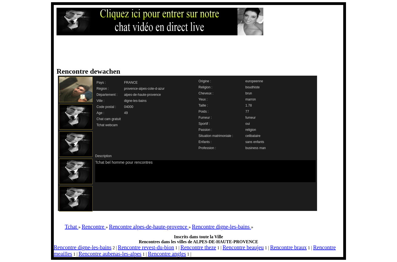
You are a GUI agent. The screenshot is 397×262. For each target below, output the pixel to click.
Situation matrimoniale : (215, 136)
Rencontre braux (288, 247)
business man (255, 148)
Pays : (101, 82)
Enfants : (204, 142)
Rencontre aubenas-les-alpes (110, 254)
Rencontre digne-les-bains (82, 247)
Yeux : (203, 99)
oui (247, 124)
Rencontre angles (167, 254)
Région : (102, 89)
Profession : (207, 148)
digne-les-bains (135, 101)
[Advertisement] (193, 51)
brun (248, 93)
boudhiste (252, 87)
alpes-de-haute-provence (142, 95)
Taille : (203, 105)
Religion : (205, 87)
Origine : (204, 81)
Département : (106, 95)
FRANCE (131, 82)
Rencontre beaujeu (243, 247)
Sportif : (204, 124)
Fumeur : (205, 118)
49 (126, 113)
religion (250, 130)
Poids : (203, 111)
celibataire (253, 136)
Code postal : (106, 107)
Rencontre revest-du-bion (146, 247)
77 (247, 111)
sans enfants (254, 142)
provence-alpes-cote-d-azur (144, 89)
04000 (128, 107)
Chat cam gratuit (108, 119)
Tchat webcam (107, 125)
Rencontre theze (198, 247)
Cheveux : (205, 93)
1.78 (248, 105)
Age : (100, 113)
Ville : (100, 101)
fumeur (250, 118)
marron (250, 99)
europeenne (254, 81)
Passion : (205, 130)
